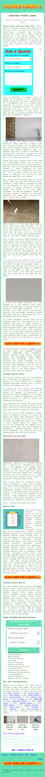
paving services (15, 697)
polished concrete (32, 606)
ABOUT (27, 11)
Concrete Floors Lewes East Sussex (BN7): (19, 26)
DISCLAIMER (39, 11)
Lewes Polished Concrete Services (19, 617)
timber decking (9, 705)
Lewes (33, 349)
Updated (33, 754)
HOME (23, 11)
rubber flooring (13, 693)
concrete (38, 465)
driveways (35, 707)
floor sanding (14, 695)
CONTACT (33, 11)
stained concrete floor (12, 426)
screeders (21, 699)
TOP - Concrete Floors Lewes (14, 733)
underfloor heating (19, 701)
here (27, 614)
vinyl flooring (33, 709)
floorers (12, 709)
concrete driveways (31, 705)
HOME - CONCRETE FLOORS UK (22, 750)
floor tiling (15, 707)
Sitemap (5, 754)
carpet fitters (33, 695)
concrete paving (25, 703)
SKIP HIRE (38, 699)
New (27, 754)
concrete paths (33, 693)
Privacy (40, 759)
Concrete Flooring (16, 754)
